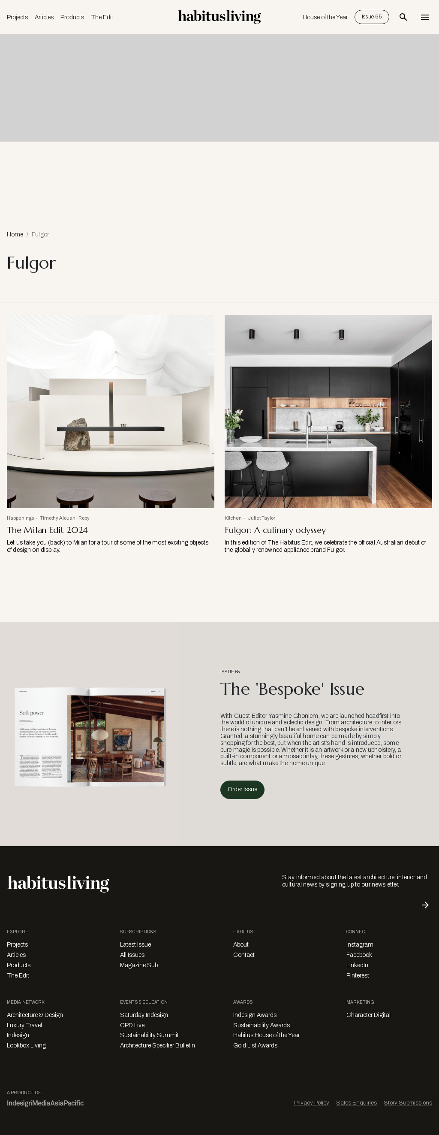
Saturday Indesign (144, 1015)
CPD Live (132, 1025)
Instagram (359, 944)
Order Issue (242, 789)
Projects (17, 17)
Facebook (359, 955)
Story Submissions (408, 1102)
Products (72, 17)
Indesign (18, 1035)
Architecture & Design (35, 1015)
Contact (244, 955)
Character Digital (368, 1015)
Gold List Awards (255, 1045)
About (241, 944)
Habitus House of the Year (266, 1035)
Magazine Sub (139, 965)
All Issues (132, 955)
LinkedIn (357, 965)
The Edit (102, 17)
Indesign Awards (255, 1015)
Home (15, 234)
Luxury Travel (24, 1025)
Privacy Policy (311, 1102)
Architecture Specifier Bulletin (157, 1045)
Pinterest (357, 975)
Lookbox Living (26, 1045)
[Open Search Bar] (403, 17)
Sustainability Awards (261, 1025)
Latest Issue (135, 944)
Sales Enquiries (356, 1102)
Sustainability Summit (149, 1035)
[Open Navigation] (425, 17)
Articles (44, 17)
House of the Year (325, 17)
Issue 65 (372, 17)
